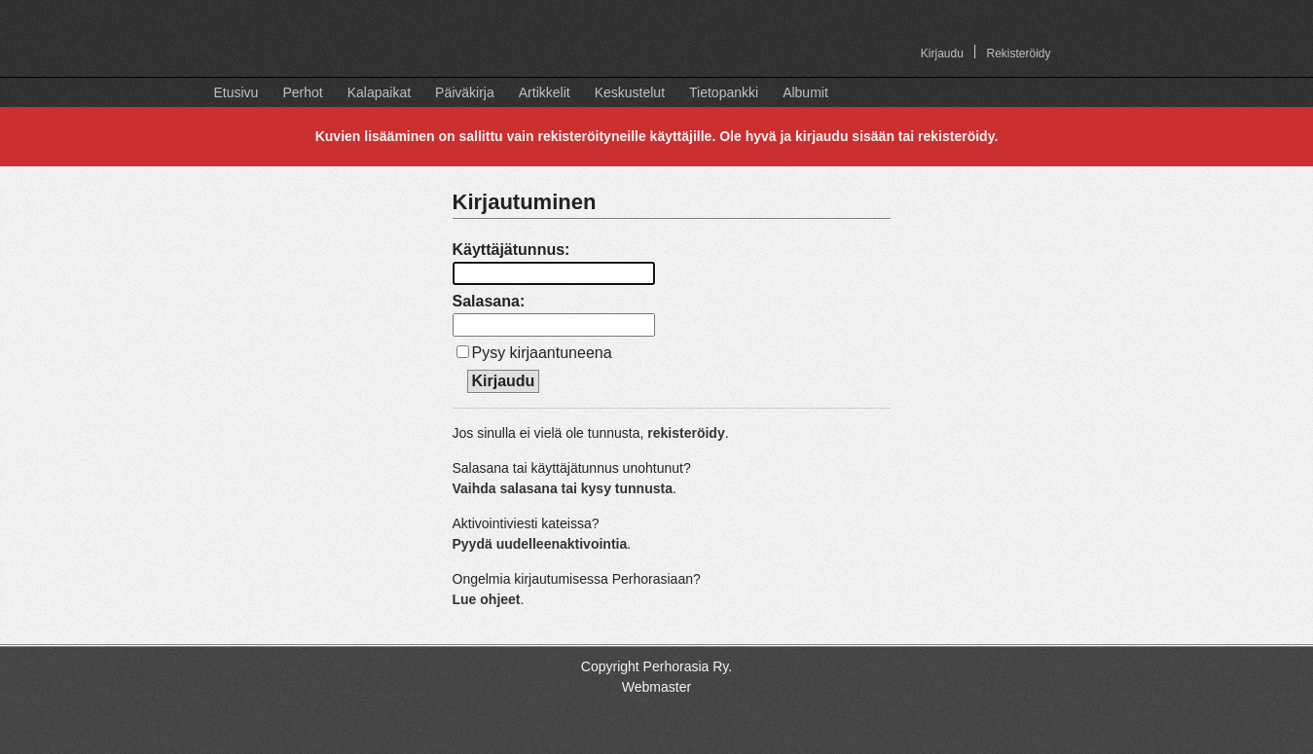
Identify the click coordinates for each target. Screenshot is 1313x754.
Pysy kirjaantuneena (542, 352)
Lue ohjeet (487, 599)
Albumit (805, 92)
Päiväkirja (464, 92)
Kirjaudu (942, 53)
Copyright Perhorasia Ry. (656, 666)
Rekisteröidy (1018, 53)
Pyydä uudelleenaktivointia (540, 544)
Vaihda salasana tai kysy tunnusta (563, 488)
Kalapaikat (379, 92)
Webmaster (656, 687)
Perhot (302, 92)
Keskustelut (630, 92)
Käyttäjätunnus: (511, 249)
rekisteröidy (685, 433)
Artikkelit (544, 92)
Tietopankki (723, 92)
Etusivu (236, 92)
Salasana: (489, 301)
